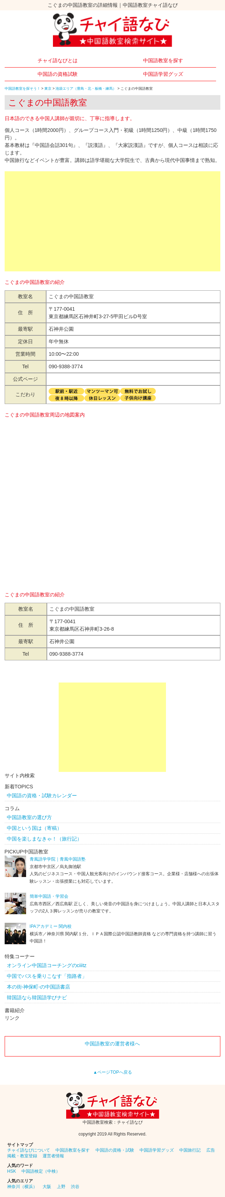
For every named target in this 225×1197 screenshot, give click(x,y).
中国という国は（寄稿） (34, 828)
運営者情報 (53, 1155)
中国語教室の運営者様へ (112, 1043)
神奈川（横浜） (22, 1186)
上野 (61, 1186)
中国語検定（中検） (40, 1171)
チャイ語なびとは (58, 60)
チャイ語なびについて (28, 1150)
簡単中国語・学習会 (49, 896)
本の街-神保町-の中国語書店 (38, 987)
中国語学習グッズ (163, 74)
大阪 (47, 1186)
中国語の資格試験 (58, 74)
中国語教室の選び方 (29, 817)
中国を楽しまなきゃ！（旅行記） (44, 839)
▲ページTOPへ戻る (112, 1072)
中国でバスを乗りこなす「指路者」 (47, 976)
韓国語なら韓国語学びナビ (37, 997)
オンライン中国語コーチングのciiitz (47, 965)
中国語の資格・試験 (115, 1150)
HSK (11, 1171)
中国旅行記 (190, 1150)
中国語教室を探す (163, 60)
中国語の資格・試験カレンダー (42, 795)
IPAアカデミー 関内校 (51, 926)
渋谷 (75, 1186)
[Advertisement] (113, 221)
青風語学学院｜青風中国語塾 (57, 859)
